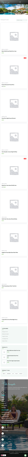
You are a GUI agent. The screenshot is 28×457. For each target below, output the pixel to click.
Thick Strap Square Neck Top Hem (9, 286)
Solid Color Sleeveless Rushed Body (9, 219)
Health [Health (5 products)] (4, 373)
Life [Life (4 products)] (13, 373)
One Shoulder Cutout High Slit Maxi (9, 151)
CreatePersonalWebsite (14, 453)
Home (12, 10)
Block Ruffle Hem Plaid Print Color (9, 51)
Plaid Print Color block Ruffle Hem (9, 185)
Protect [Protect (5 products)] (20, 373)
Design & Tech (4, 116)
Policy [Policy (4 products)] (16, 373)
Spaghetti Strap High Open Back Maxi (10, 252)
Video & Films (4, 183)
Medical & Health (5, 49)
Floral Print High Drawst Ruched (9, 118)
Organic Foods (4, 317)
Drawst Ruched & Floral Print (8, 84)
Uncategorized (5, 338)
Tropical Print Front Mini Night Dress (9, 319)
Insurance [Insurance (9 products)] (9, 373)
